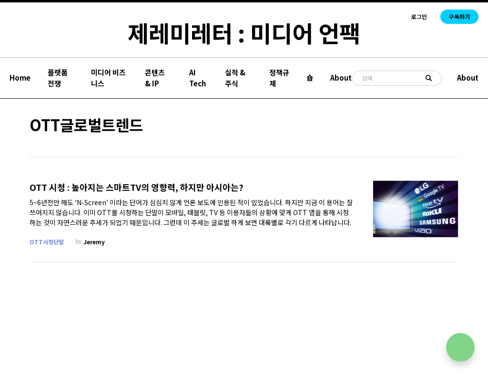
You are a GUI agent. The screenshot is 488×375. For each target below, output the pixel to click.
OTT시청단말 (47, 242)
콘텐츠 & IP (155, 77)
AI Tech (197, 77)
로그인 (419, 17)
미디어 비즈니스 (108, 77)
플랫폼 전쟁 (58, 77)
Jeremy (94, 242)
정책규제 (279, 77)
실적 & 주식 (235, 77)
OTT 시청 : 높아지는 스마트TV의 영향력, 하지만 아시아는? (137, 187)
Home (20, 78)
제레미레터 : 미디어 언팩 (244, 32)
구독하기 (459, 16)
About (341, 78)
